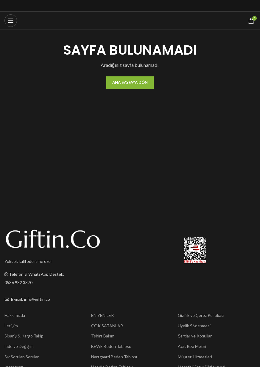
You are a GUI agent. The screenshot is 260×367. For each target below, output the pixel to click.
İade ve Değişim (19, 346)
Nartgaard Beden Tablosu (114, 356)
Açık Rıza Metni (192, 346)
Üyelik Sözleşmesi (194, 325)
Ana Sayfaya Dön (130, 82)
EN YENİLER (102, 315)
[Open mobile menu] (10, 21)
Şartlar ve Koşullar (195, 335)
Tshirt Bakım (102, 335)
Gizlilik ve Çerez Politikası (201, 315)
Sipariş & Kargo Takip (23, 335)
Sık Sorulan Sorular (21, 356)
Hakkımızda (14, 315)
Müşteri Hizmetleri (195, 356)
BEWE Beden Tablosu (111, 346)
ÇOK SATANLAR (107, 325)
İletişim (11, 325)
